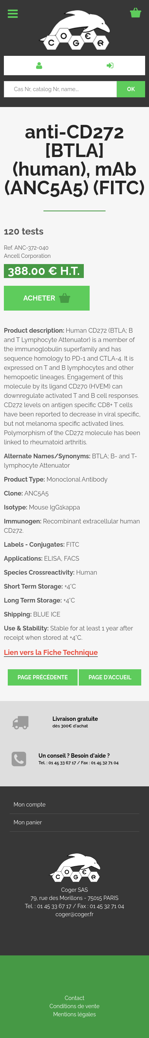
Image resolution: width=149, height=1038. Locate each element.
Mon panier (28, 822)
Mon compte (29, 804)
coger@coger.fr (74, 914)
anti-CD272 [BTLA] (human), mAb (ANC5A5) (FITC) (74, 160)
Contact (75, 998)
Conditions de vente (75, 1006)
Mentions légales (74, 1014)
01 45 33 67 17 (54, 906)
